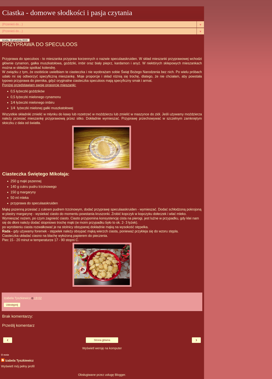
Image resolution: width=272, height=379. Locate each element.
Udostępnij (12, 304)
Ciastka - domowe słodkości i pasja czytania (67, 12)
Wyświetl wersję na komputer (102, 348)
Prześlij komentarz (18, 325)
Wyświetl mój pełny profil (17, 366)
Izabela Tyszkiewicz (19, 360)
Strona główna (102, 340)
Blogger (120, 374)
